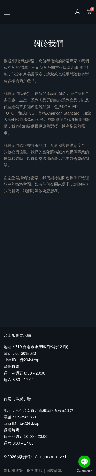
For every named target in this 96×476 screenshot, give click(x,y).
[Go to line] (84, 462)
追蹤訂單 (54, 470)
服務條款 (34, 470)
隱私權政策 (13, 470)
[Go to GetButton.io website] (84, 471)
